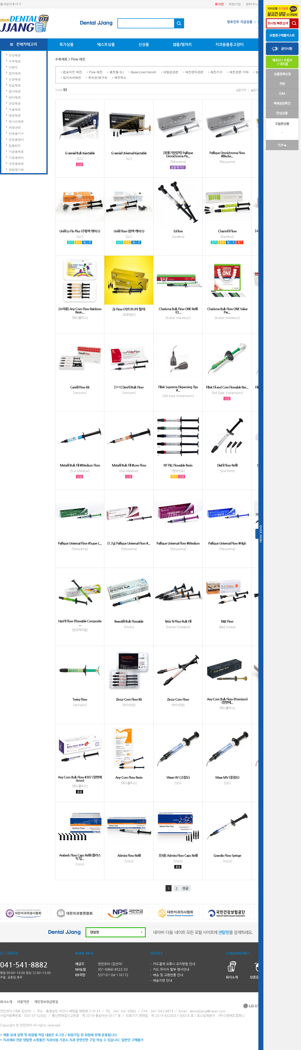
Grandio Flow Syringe (227, 855)
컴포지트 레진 (72, 72)
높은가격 (256, 90)
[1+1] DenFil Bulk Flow (128, 387)
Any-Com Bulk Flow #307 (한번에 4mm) (80, 778)
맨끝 (185, 888)
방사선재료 (16, 121)
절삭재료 (15, 91)
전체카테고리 (26, 44)
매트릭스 (120, 77)
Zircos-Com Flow (178, 699)
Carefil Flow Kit (79, 387)
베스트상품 (106, 44)
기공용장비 (16, 157)
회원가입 (235, 4)
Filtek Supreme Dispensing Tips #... (178, 388)
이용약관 (23, 1002)
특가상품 (66, 44)
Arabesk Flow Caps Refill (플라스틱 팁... (80, 857)
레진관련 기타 (239, 72)
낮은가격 (241, 90)
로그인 (219, 4)
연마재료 (15, 97)
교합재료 (15, 103)
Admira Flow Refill (128, 855)
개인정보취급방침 (46, 1002)
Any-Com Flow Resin (128, 777)
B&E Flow (227, 621)
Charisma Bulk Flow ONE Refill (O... (178, 310)
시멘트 (13, 67)
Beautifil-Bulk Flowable (128, 621)
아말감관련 (170, 72)
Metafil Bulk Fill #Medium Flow (80, 465)
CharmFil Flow (227, 231)
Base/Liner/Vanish (143, 72)
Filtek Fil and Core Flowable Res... (227, 387)
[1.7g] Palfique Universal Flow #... (128, 543)
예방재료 (15, 115)
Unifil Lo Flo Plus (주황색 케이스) (79, 231)
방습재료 (15, 85)
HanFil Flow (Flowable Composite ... (79, 622)
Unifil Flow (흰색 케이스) (129, 231)
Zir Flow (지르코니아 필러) (128, 309)
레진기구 (216, 72)
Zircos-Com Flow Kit (129, 699)
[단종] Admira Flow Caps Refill (178, 855)
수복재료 (15, 61)
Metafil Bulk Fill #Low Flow (129, 465)
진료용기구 (16, 133)
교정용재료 (16, 163)
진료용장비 (16, 139)
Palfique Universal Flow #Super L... (80, 543)
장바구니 (252, 4)
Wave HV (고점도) (178, 777)
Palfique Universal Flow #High (227, 543)
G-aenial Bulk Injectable (80, 153)
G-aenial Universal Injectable (128, 153)
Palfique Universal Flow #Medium (178, 543)
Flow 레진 (96, 72)
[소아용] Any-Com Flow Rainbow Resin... (79, 310)
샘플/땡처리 (182, 44)
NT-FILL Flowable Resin (178, 465)
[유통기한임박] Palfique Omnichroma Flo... (178, 154)
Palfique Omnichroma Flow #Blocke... (227, 154)
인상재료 (15, 55)
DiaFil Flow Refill (227, 465)
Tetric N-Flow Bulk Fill (178, 621)
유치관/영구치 (97, 77)
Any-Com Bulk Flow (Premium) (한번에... (227, 700)
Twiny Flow (79, 699)
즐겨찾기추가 (9, 4)
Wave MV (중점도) (227, 777)
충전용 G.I (117, 72)
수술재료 (15, 109)
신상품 (143, 44)
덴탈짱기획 (16, 169)
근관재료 (15, 79)
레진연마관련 (194, 72)
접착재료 (15, 73)
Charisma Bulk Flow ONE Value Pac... (227, 310)
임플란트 (15, 145)
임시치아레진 (72, 77)
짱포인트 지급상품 (239, 22)
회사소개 (6, 1002)
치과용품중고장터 (229, 44)
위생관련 (15, 127)
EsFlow (178, 231)
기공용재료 (16, 151)
